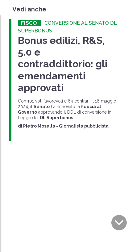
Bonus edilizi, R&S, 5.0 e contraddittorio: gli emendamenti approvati (62, 64)
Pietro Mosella (39, 126)
